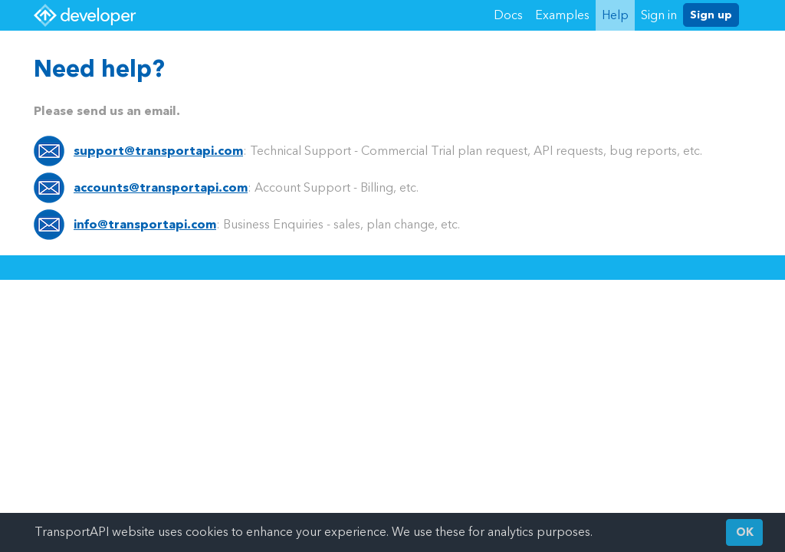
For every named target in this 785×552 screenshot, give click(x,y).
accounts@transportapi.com (161, 187)
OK (745, 532)
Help (615, 15)
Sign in (659, 15)
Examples (562, 15)
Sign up (711, 14)
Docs (508, 15)
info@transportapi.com (145, 224)
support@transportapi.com (158, 150)
